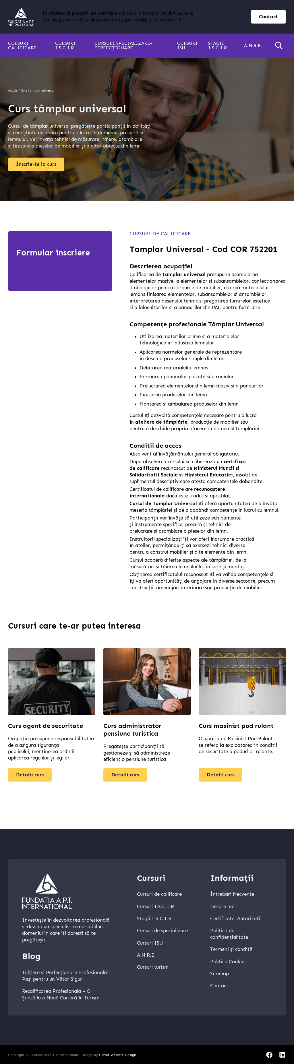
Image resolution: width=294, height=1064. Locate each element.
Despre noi (222, 907)
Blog (31, 956)
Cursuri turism (153, 967)
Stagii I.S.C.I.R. (155, 919)
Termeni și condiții (231, 949)
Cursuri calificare (22, 45)
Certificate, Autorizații (236, 919)
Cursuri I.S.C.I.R (65, 45)
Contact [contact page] (268, 17)
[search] (278, 45)
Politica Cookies (228, 962)
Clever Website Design (117, 1055)
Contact (219, 986)
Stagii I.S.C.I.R (217, 45)
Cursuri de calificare (160, 234)
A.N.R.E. (253, 45)
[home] (21, 17)
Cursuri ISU (187, 45)
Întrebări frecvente (232, 894)
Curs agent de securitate (45, 729)
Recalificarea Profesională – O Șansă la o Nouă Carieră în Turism (60, 994)
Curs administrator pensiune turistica (132, 733)
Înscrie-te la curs (36, 164)
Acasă (12, 90)
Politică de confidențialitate (229, 934)
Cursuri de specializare (162, 931)
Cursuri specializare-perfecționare (123, 45)
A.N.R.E (145, 955)
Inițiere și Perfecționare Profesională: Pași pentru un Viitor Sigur (65, 976)
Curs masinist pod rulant (236, 729)
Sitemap (219, 974)
